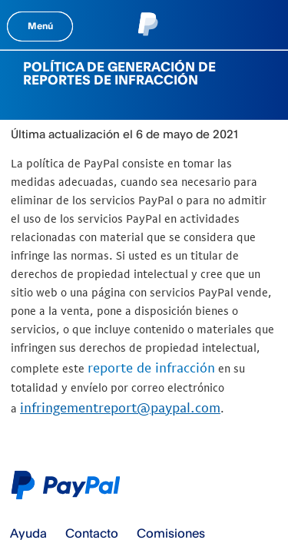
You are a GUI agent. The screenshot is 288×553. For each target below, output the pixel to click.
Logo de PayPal (69, 485)
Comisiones (171, 533)
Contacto (91, 533)
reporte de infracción (151, 367)
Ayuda (28, 533)
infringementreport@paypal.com (120, 407)
